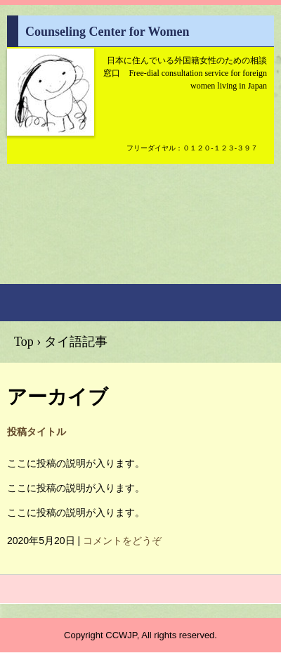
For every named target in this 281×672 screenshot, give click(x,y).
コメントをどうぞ (122, 540)
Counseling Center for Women (50, 100)
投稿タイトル (36, 431)
